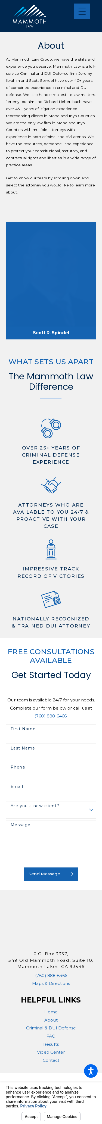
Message (21, 825)
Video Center (51, 1052)
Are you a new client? (35, 806)
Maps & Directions (51, 983)
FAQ (51, 1036)
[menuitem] (51, 1012)
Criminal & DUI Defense (51, 1028)
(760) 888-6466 (51, 716)
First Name (23, 729)
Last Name (23, 748)
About (51, 1020)
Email (17, 786)
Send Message (51, 874)
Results (51, 1044)
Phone (18, 767)
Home (51, 1011)
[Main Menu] (82, 11)
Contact (51, 1060)
